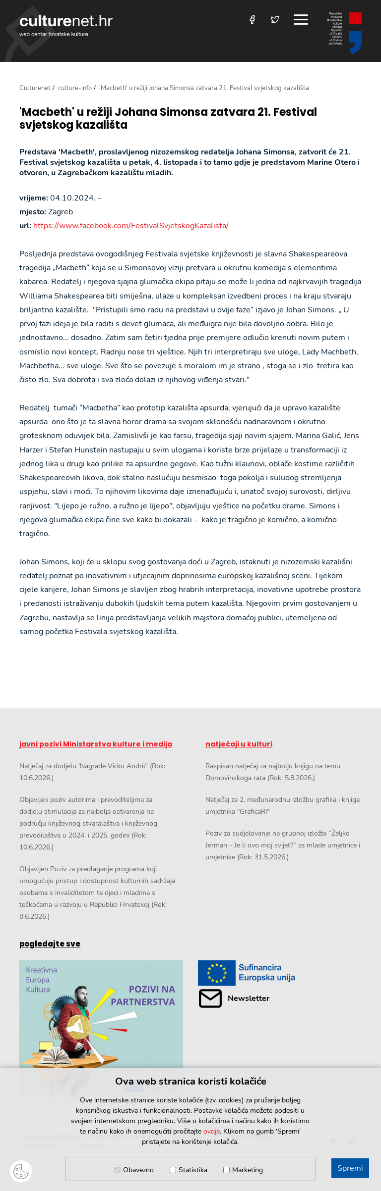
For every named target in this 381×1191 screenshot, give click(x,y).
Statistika (193, 1170)
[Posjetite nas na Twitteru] (275, 19)
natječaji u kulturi (238, 744)
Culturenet (35, 88)
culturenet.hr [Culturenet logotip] (66, 25)
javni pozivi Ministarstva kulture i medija (95, 744)
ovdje (211, 1131)
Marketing (247, 1170)
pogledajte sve (49, 944)
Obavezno (138, 1170)
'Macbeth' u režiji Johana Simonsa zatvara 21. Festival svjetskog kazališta (168, 119)
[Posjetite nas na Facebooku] (252, 19)
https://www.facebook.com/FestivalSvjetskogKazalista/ (131, 225)
